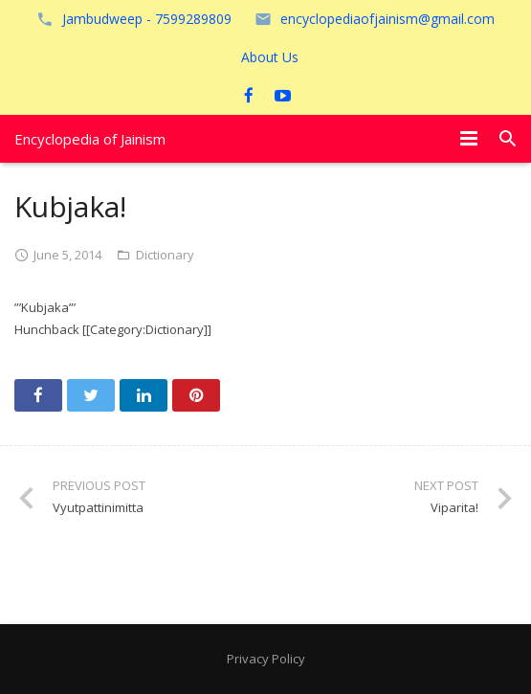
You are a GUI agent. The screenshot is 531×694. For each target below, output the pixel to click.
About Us (270, 57)
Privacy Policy (266, 658)
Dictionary (165, 254)
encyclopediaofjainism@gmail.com (387, 19)
